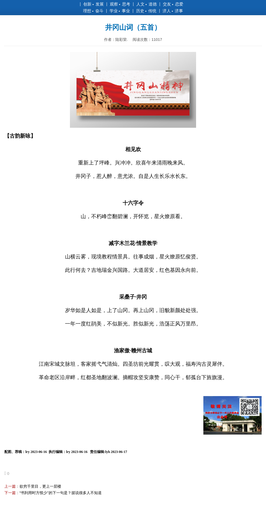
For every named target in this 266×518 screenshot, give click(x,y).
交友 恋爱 (173, 4)
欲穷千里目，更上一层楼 (40, 486)
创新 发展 (93, 4)
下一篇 (10, 493)
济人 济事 (173, 10)
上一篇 (10, 486)
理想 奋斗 (93, 10)
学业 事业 (120, 10)
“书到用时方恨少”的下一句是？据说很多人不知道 (61, 493)
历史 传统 (146, 10)
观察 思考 (120, 4)
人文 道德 (146, 4)
